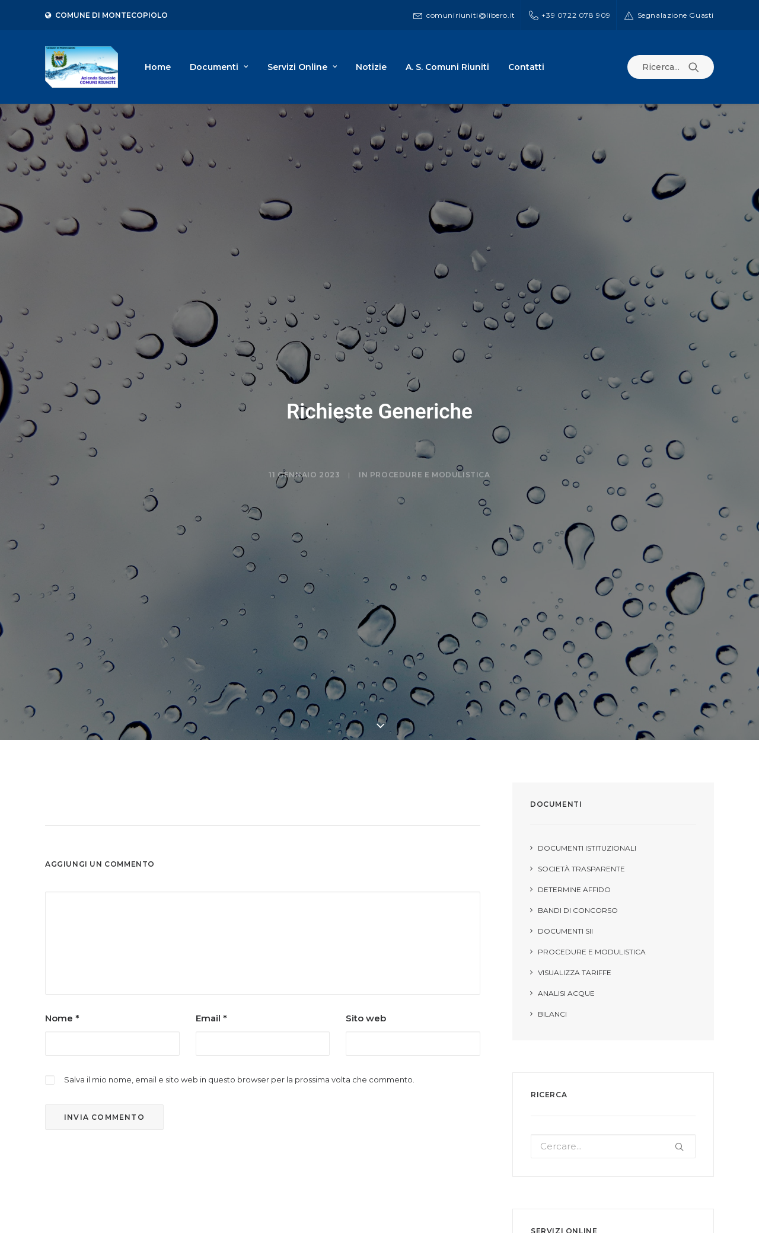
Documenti (219, 67)
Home (158, 67)
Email (211, 998)
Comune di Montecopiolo (106, 15)
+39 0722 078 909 (576, 15)
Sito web (366, 998)
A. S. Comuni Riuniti (447, 67)
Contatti (526, 67)
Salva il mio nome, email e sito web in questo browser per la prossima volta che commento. (239, 1060)
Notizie (371, 67)
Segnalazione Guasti (675, 15)
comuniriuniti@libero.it (470, 15)
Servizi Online (302, 67)
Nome (62, 998)
